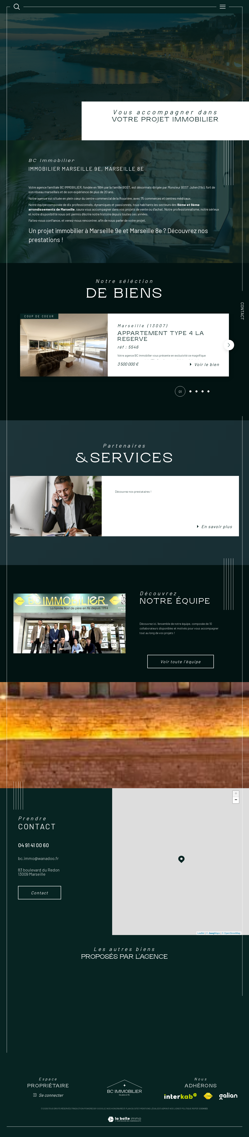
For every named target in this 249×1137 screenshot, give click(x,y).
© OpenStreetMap (231, 933)
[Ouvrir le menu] (222, 6)
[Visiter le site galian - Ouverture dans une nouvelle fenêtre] (228, 1096)
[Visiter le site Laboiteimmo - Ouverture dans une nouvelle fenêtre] (124, 1124)
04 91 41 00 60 (33, 845)
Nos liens (174, 1108)
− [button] (236, 800)
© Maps (213, 933)
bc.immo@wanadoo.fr (38, 858)
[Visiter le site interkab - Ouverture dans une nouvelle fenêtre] (180, 1096)
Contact (242, 311)
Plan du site (132, 1108)
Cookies (203, 1108)
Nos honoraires (115, 1108)
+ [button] (236, 794)
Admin (164, 1108)
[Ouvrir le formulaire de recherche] (16, 6)
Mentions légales (149, 1108)
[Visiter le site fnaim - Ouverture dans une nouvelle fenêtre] (208, 1096)
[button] (229, 345)
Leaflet (201, 933)
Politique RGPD (189, 1108)
